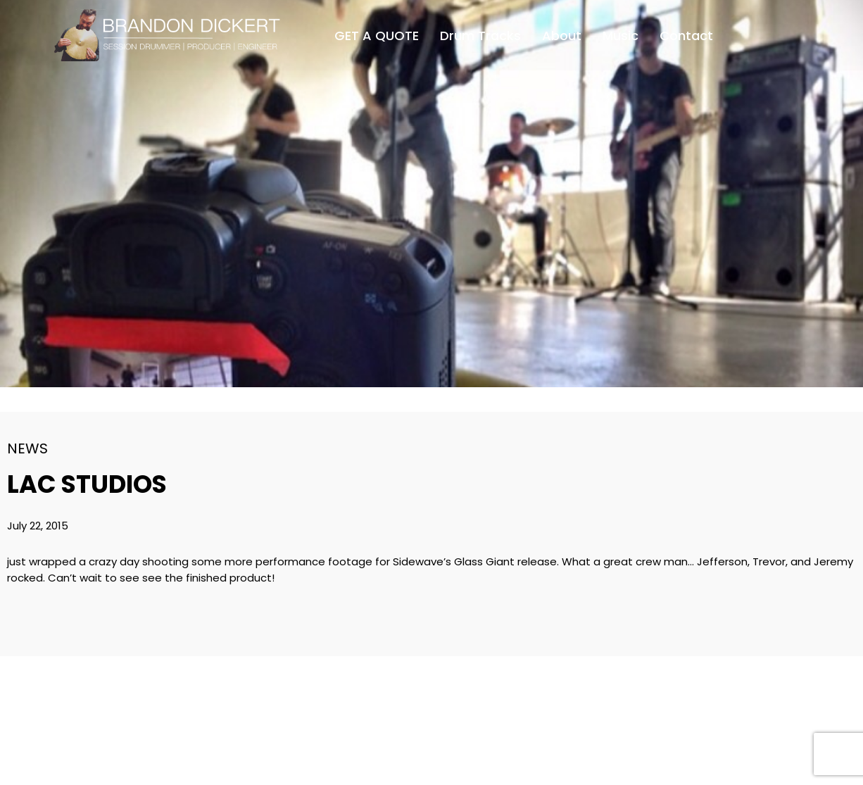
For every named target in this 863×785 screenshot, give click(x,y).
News (27, 448)
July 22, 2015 (37, 525)
